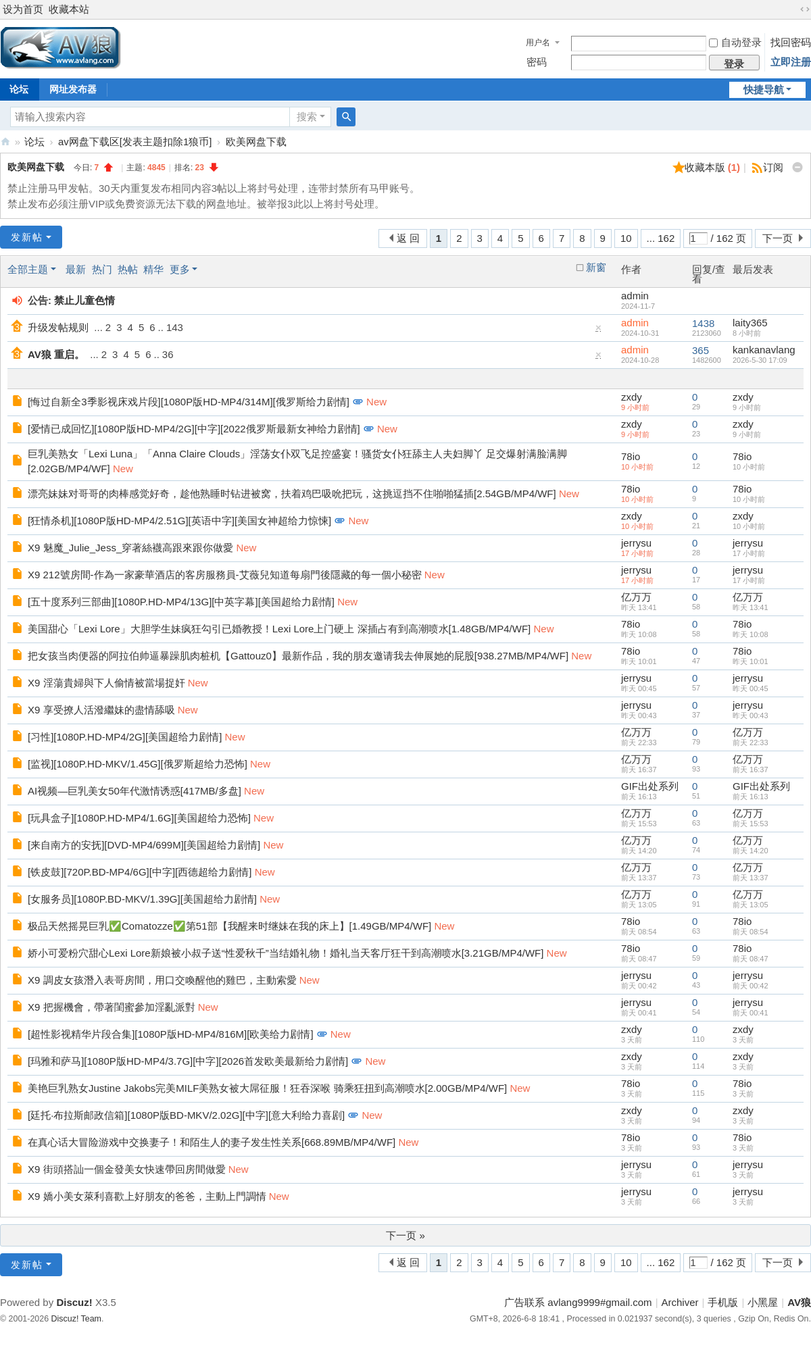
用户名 (538, 42)
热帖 (128, 269)
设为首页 (23, 9)
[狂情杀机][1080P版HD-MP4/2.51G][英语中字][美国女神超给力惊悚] (179, 520)
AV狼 (5, 141)
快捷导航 (763, 89)
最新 (76, 269)
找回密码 (790, 42)
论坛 (34, 141)
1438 (703, 323)
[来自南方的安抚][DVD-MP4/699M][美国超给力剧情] (144, 845)
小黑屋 (762, 1302)
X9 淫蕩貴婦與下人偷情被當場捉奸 (106, 682)
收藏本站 (69, 9)
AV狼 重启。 (56, 354)
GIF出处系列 (650, 786)
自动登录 (735, 42)
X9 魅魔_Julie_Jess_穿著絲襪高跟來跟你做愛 (130, 547)
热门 (102, 269)
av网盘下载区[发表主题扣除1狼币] (135, 141)
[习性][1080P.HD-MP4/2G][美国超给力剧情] (125, 736)
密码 (536, 62)
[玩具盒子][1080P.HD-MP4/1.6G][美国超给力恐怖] (139, 818)
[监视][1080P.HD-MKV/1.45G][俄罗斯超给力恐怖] (137, 764)
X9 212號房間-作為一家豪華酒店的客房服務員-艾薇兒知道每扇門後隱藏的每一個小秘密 (225, 574)
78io (630, 456)
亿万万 (636, 597)
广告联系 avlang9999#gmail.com (578, 1302)
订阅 (773, 167)
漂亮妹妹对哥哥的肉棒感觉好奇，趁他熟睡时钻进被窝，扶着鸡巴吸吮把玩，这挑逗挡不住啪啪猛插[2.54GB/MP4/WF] (292, 493)
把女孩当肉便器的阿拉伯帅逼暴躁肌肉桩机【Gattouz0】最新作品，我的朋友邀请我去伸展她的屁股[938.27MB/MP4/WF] (298, 655)
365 (700, 350)
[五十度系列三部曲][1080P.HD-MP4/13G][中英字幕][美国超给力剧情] (181, 601)
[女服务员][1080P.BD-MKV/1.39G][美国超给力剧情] (142, 899)
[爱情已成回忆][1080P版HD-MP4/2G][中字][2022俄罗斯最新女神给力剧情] (194, 428)
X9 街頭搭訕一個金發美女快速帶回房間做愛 (127, 1169)
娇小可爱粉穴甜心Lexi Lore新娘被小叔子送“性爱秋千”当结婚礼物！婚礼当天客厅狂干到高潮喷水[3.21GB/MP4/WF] (285, 953)
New (376, 401)
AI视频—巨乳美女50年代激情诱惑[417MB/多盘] (134, 791)
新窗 (596, 267)
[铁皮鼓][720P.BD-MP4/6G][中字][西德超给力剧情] (139, 872)
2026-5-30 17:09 (760, 360)
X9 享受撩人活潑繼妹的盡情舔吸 (101, 709)
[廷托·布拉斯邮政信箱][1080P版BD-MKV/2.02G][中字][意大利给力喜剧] (186, 1115)
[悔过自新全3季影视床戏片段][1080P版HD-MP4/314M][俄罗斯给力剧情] (188, 401)
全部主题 (27, 269)
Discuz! (74, 1302)
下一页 (777, 238)
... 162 (661, 238)
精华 (153, 269)
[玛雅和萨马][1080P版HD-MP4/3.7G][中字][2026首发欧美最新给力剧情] (188, 1061)
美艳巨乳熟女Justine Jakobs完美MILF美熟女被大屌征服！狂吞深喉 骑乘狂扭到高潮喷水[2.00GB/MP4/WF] (267, 1088)
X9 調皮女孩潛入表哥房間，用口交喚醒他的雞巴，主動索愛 (162, 980)
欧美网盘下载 (256, 141)
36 (168, 354)
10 (626, 238)
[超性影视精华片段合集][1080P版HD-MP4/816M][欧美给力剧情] (171, 1034)
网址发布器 (73, 89)
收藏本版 (713, 167)
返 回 (408, 238)
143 (174, 327)
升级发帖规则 (58, 327)
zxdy (631, 397)
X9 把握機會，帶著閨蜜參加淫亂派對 (111, 1007)
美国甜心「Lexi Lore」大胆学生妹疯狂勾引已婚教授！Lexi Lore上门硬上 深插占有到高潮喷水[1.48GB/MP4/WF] (279, 628)
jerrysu (636, 543)
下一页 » (405, 1235)
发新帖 (27, 237)
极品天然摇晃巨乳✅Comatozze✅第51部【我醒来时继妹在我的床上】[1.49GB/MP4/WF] (229, 926)
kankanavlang (764, 349)
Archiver (680, 1302)
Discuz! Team (76, 1319)
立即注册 (790, 62)
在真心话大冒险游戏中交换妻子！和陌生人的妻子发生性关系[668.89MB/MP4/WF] (211, 1142)
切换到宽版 (805, 9)
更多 (180, 269)
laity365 (750, 322)
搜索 (307, 116)
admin (635, 295)
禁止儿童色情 (84, 300)
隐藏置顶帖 (599, 331)
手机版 (723, 1302)
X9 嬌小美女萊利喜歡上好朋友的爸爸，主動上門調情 (147, 1196)
